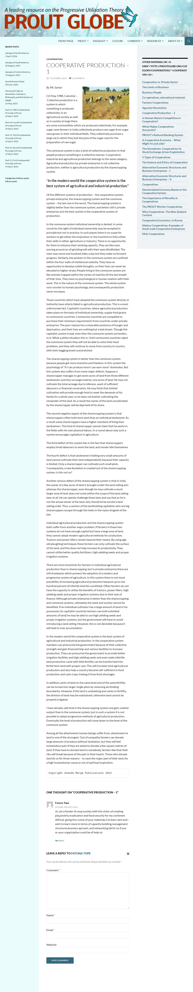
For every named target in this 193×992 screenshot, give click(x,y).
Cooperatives (54, 59)
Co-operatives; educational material (163, 97)
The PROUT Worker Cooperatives (162, 206)
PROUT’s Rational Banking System (162, 135)
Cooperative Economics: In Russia (162, 220)
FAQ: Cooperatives (153, 233)
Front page (65, 40)
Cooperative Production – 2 (158, 112)
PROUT (82, 40)
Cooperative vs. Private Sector (160, 82)
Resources (154, 40)
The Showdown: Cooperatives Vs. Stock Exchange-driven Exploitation (163, 150)
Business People (152, 92)
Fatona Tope (62, 802)
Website (51, 944)
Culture (117, 40)
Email (50, 930)
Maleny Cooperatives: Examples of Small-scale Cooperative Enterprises (163, 227)
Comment (53, 870)
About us (174, 40)
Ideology (99, 40)
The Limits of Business (155, 87)
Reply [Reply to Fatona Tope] (61, 840)
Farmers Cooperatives (155, 102)
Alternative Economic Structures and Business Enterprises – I (164, 169)
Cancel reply (127, 853)
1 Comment (78, 78)
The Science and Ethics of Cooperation (165, 162)
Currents (134, 40)
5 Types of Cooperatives (156, 157)
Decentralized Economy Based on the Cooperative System (164, 191)
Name (50, 915)
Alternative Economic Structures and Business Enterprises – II (164, 177)
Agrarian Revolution (154, 107)
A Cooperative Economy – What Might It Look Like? (161, 141)
